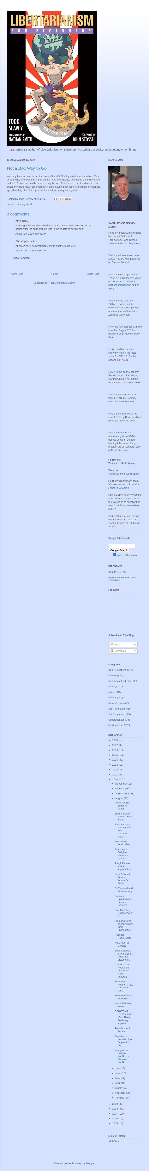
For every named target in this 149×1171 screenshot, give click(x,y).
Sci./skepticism (116, 714)
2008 (115, 1108)
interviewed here (129, 255)
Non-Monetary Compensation (123, 913)
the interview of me (126, 394)
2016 (115, 750)
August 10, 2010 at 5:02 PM (30, 250)
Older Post (93, 273)
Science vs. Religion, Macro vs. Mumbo (121, 854)
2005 (115, 1123)
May (118, 1078)
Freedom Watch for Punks (123, 997)
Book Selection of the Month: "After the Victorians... (123, 955)
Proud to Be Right (118, 487)
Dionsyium (114, 686)
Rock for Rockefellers (123, 936)
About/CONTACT (118, 571)
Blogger (90, 1163)
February (120, 1092)
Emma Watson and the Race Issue (123, 816)
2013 (115, 764)
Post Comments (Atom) (62, 282)
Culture (112, 675)
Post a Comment (21, 257)
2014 (115, 759)
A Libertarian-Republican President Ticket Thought (122, 970)
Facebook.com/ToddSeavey (123, 473)
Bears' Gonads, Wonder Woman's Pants (123, 879)
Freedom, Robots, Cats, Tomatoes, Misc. (124, 986)
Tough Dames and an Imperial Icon (123, 866)
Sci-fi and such (116, 708)
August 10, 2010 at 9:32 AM (30, 233)
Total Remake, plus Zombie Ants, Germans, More (123, 830)
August (119, 798)
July (118, 1068)
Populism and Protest (122, 1030)
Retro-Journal (116, 703)
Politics (112, 697)
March (119, 1087)
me (140, 326)
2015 (115, 754)
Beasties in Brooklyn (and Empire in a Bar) (124, 1041)
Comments (118, 650)
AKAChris (113, 1141)
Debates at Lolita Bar (120, 681)
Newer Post (16, 273)
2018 (115, 740)
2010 (115, 779)
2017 (115, 745)
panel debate (126, 304)
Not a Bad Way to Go (123, 1005)
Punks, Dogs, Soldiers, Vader (122, 805)
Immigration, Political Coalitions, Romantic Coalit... (122, 1056)
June (118, 1073)
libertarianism (115, 725)
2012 (115, 769)
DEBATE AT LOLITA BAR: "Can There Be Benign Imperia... (123, 1017)
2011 (115, 774)
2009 (115, 1103)
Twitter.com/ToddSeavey (122, 463)
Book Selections (117, 669)
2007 (115, 1113)
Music (111, 692)
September (121, 793)
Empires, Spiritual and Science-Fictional (123, 901)
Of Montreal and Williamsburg (124, 890)
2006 (115, 1118)
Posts (115, 644)
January (120, 1097)
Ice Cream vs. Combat (122, 944)
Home (54, 273)
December (121, 783)
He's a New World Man (122, 843)
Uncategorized (24, 204)
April (118, 1083)
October (120, 788)
